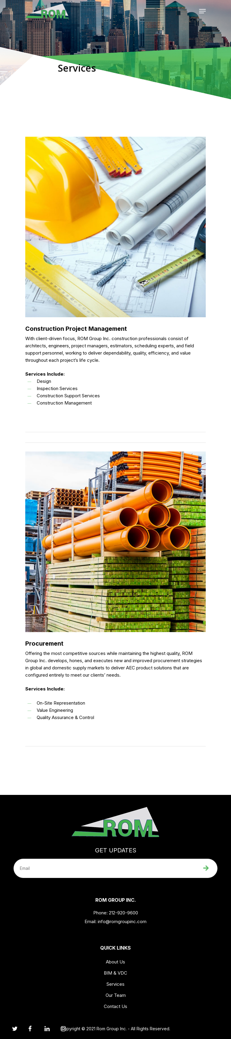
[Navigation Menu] (202, 11)
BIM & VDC (115, 973)
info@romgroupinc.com (122, 921)
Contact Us (115, 1006)
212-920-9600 (123, 913)
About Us (115, 962)
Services (115, 984)
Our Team (116, 995)
